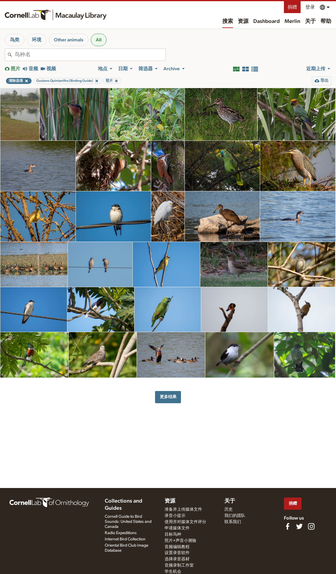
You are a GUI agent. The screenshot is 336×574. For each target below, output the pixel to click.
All (98, 39)
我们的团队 (234, 516)
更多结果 (168, 397)
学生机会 (173, 572)
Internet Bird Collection (125, 539)
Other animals (68, 39)
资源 (243, 21)
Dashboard (266, 21)
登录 (310, 7)
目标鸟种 (173, 534)
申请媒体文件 (177, 528)
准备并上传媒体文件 (183, 509)
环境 (36, 39)
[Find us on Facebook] (287, 526)
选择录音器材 (177, 559)
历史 (228, 509)
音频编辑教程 (177, 547)
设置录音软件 (177, 553)
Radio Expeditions (121, 533)
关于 (310, 21)
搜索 (227, 21)
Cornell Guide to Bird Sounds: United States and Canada (128, 521)
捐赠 (292, 7)
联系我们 (232, 522)
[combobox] (90, 55)
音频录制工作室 (179, 565)
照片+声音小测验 (180, 541)
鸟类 (14, 39)
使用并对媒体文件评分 (185, 522)
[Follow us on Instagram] (311, 526)
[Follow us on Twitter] (299, 526)
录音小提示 (175, 516)
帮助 (326, 21)
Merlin (292, 21)
